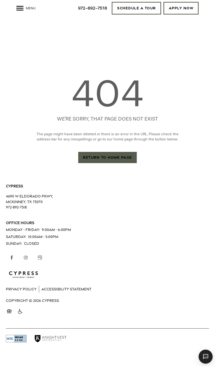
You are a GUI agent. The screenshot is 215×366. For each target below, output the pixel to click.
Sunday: (14, 251)
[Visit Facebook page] (12, 265)
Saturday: (16, 244)
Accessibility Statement (66, 297)
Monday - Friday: (23, 237)
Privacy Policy (21, 297)
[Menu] (26, 8)
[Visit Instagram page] (26, 265)
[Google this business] (40, 265)
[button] (136, 8)
